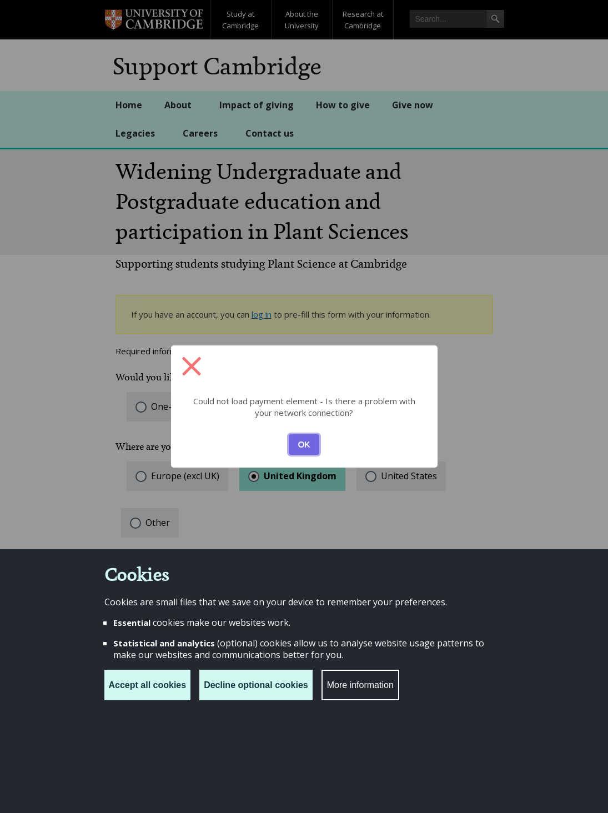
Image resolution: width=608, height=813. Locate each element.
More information (360, 685)
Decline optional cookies (256, 685)
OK (304, 444)
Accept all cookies (148, 685)
